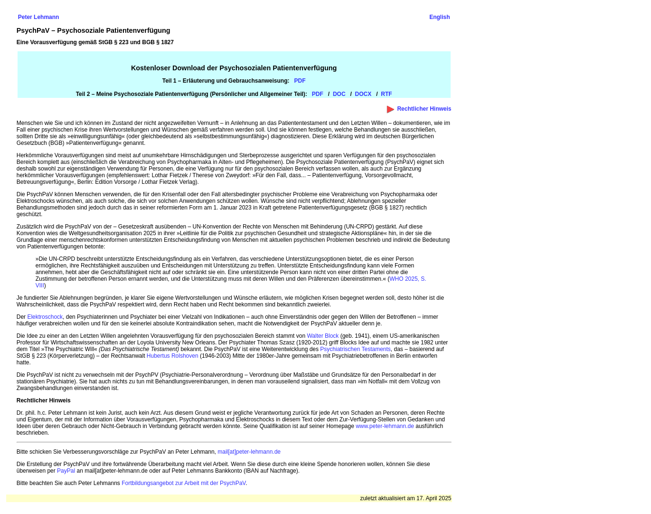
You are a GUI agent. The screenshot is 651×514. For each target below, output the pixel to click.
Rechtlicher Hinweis (424, 108)
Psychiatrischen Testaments (355, 349)
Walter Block (323, 336)
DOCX (363, 94)
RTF (386, 94)
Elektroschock (45, 317)
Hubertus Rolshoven (172, 355)
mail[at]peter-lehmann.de (249, 451)
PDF (317, 94)
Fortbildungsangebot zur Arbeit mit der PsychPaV (183, 483)
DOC (339, 94)
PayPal (66, 470)
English (439, 17)
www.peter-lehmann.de (385, 426)
